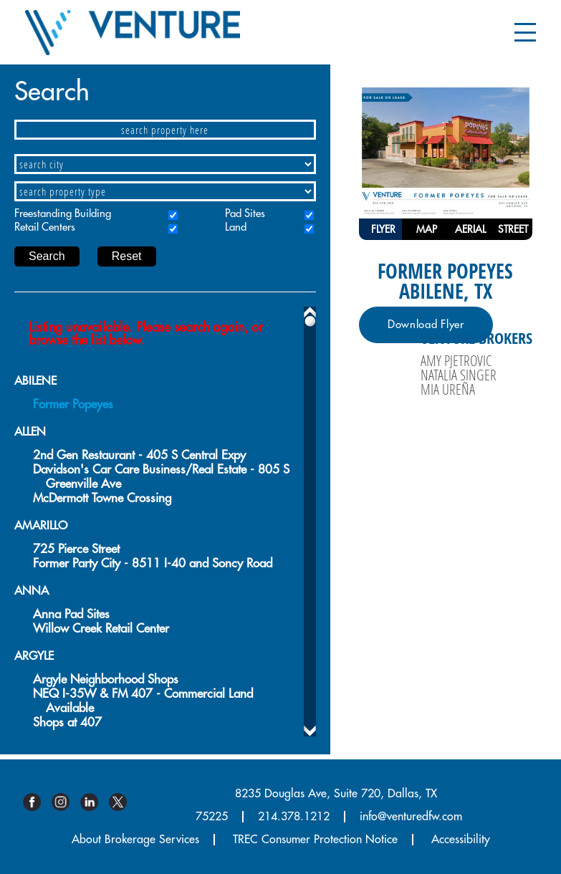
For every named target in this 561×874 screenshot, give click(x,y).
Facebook (37, 802)
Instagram (66, 802)
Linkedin (94, 802)
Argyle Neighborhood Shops (105, 679)
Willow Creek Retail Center (101, 629)
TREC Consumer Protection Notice (315, 839)
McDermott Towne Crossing (102, 498)
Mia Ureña (448, 389)
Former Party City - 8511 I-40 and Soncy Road (152, 563)
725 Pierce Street (76, 549)
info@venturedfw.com (411, 816)
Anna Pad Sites (71, 614)
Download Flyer (426, 325)
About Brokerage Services (135, 839)
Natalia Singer (459, 374)
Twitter (123, 802)
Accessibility (460, 839)
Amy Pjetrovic (456, 360)
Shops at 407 (67, 722)
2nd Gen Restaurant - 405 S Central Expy (139, 455)
